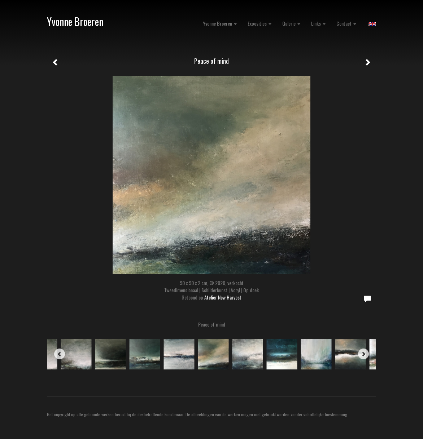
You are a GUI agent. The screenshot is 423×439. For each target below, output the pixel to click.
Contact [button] (346, 23)
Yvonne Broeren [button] (220, 23)
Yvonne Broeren (75, 21)
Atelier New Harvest (222, 297)
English (372, 24)
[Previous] (59, 354)
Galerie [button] (291, 23)
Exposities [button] (259, 23)
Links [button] (318, 23)
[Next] (363, 354)
